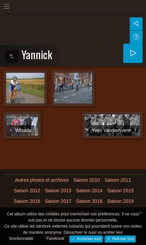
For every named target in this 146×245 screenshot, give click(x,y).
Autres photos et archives (42, 180)
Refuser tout (122, 238)
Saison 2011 (118, 180)
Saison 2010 (86, 180)
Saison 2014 (89, 190)
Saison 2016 (27, 201)
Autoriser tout (88, 238)
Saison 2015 (120, 190)
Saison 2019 (120, 201)
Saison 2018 (89, 201)
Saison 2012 (27, 190)
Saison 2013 (58, 190)
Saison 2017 (58, 201)
